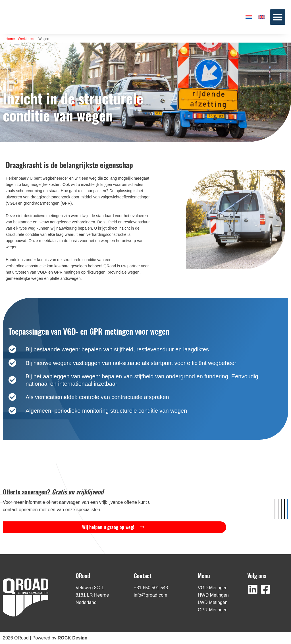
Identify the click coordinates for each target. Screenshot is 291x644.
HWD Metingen (213, 595)
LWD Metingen (213, 602)
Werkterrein (27, 39)
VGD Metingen (213, 587)
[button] (277, 17)
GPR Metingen (213, 609)
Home (10, 39)
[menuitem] (249, 17)
